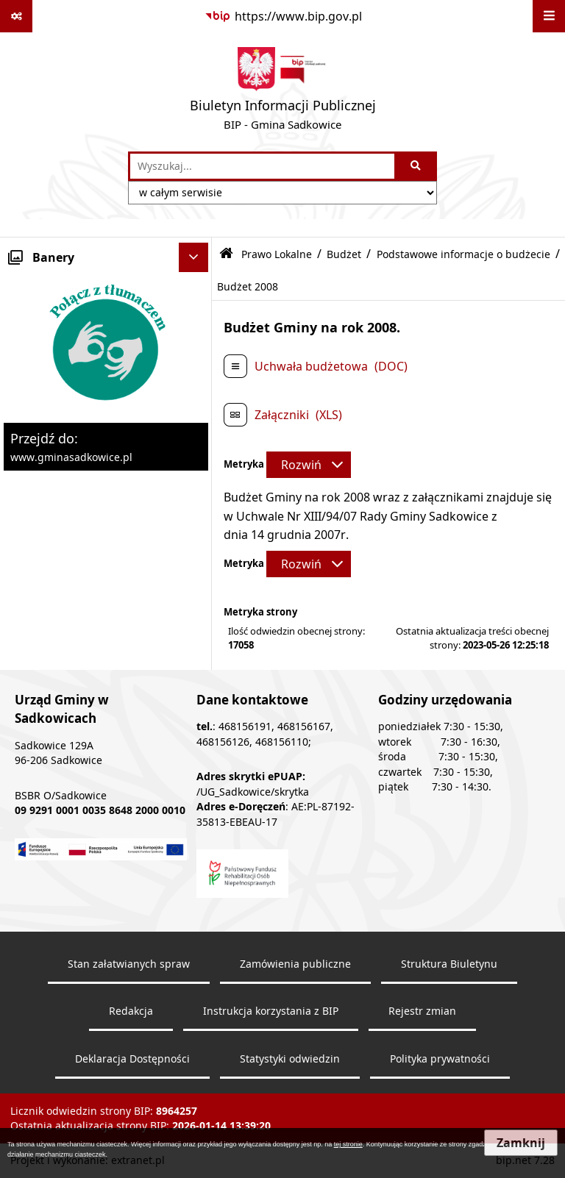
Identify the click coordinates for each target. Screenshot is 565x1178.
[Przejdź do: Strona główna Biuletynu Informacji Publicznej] (226, 254)
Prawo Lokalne (276, 254)
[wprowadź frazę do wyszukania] (262, 166)
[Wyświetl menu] (549, 16)
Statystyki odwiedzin (290, 1058)
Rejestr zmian (422, 1011)
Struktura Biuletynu (449, 964)
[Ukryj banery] (193, 257)
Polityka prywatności (440, 1058)
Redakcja (131, 1011)
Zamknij (521, 1143)
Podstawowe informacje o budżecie (463, 254)
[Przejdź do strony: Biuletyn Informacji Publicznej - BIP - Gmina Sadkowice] (283, 92)
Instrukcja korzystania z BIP (270, 1011)
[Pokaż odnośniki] (16, 16)
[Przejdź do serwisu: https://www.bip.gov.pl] (283, 16)
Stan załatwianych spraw (129, 964)
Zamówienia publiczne (295, 964)
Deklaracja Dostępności (132, 1058)
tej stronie (348, 1144)
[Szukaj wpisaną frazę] (417, 166)
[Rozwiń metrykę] (308, 464)
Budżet (344, 254)
